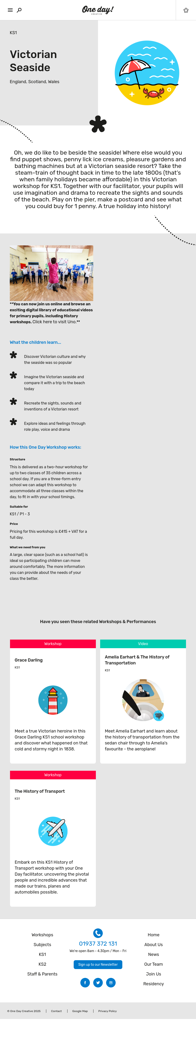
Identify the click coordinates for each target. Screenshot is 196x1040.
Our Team (153, 964)
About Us (153, 944)
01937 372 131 (98, 943)
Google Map (80, 1011)
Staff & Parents (42, 974)
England (18, 81)
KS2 (42, 964)
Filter (186, 10)
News (153, 954)
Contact (56, 1011)
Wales (53, 81)
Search (19, 10)
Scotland (37, 81)
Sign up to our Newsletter (98, 965)
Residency (153, 983)
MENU (9, 9)
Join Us (153, 974)
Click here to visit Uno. (54, 321)
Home (154, 935)
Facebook (85, 982)
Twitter (98, 982)
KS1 (13, 32)
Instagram (111, 982)
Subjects (42, 944)
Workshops (42, 935)
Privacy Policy (107, 1011)
